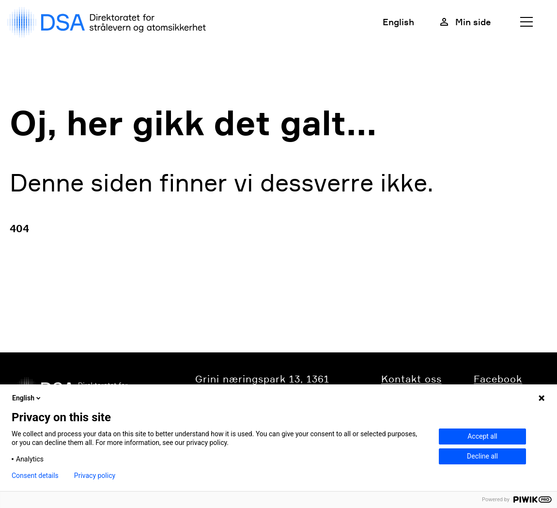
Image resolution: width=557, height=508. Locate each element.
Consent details (35, 475)
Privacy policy (94, 475)
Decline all (482, 456)
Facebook (498, 379)
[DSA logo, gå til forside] (108, 22)
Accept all (482, 436)
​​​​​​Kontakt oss (411, 379)
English (398, 21)
